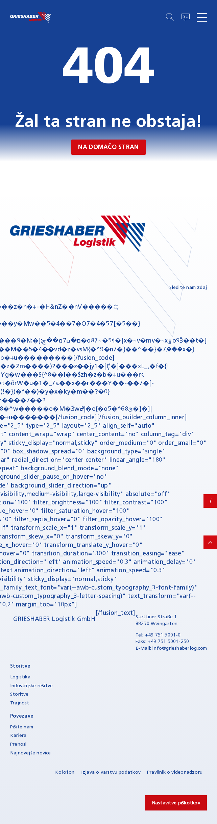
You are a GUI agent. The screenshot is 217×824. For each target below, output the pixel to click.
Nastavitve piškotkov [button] (176, 803)
